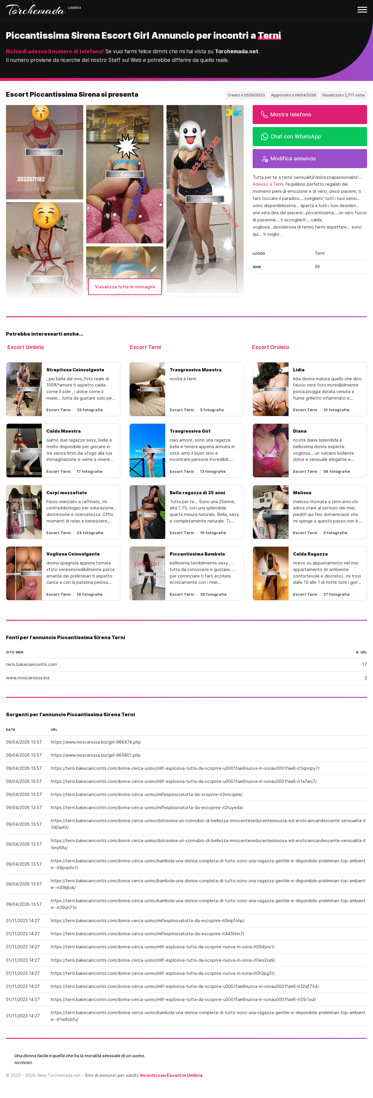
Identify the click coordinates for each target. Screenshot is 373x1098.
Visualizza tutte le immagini (125, 287)
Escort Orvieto (270, 347)
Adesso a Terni (268, 184)
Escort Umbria (25, 347)
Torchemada (35, 9)
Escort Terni (145, 347)
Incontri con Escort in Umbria (171, 1075)
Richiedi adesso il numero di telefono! (55, 51)
